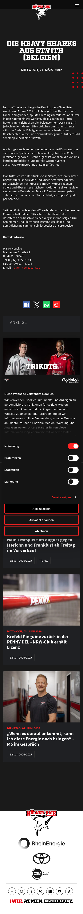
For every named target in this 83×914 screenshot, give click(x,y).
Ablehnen (41, 531)
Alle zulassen (41, 508)
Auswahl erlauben (41, 519)
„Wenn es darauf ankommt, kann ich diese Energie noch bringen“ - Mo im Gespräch (40, 739)
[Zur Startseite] (41, 12)
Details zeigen (61, 497)
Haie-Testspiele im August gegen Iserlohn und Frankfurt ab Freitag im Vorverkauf (41, 545)
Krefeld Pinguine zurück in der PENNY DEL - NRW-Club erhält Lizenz (38, 642)
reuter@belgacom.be (26, 267)
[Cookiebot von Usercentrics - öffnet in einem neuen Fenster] (62, 380)
